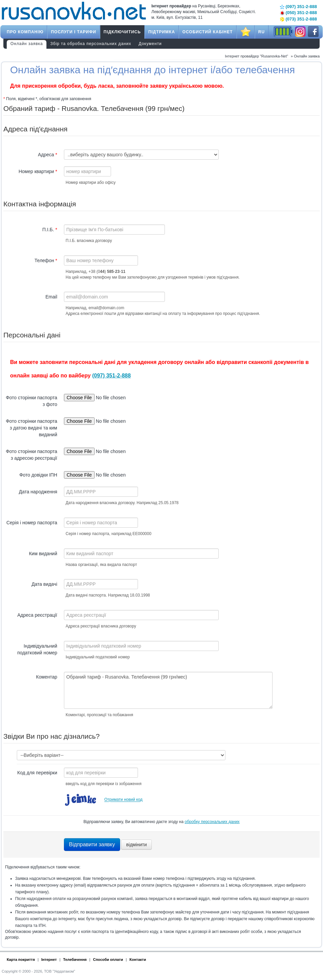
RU (261, 32)
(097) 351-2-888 (298, 6)
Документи (150, 44)
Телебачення (75, 959)
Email (51, 296)
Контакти (138, 959)
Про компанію (25, 32)
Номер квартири (38, 171)
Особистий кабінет (207, 32)
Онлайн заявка (27, 44)
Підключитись (122, 32)
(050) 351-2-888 (298, 12)
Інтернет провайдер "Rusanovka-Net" (256, 56)
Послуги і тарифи (73, 32)
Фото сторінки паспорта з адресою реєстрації (31, 455)
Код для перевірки (37, 772)
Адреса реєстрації (37, 615)
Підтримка (161, 32)
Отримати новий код (123, 800)
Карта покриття (21, 959)
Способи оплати (108, 959)
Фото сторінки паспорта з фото (31, 401)
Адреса (47, 154)
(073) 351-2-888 (298, 19)
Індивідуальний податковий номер (37, 649)
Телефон (46, 260)
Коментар (46, 677)
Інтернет (49, 959)
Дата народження (38, 491)
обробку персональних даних (212, 821)
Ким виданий (43, 553)
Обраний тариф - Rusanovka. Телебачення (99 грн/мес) (168, 690)
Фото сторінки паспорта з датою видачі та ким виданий (31, 427)
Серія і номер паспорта (31, 522)
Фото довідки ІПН (38, 475)
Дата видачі (44, 584)
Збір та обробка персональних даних (91, 44)
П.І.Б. (49, 229)
